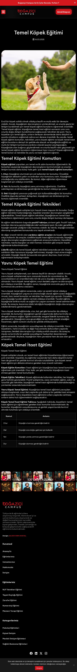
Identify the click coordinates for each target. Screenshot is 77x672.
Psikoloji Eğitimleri (11, 628)
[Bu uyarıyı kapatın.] (75, 3)
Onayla (39, 668)
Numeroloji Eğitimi (11, 605)
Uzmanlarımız (9, 562)
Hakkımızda (8, 567)
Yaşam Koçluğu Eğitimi (12, 595)
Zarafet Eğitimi (9, 600)
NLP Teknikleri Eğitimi (12, 589)
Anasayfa (7, 551)
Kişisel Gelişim (9, 633)
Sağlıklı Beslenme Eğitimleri (15, 644)
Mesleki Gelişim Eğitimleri (14, 638)
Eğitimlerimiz (8, 556)
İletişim (6, 572)
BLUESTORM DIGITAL (17, 536)
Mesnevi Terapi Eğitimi (13, 611)
